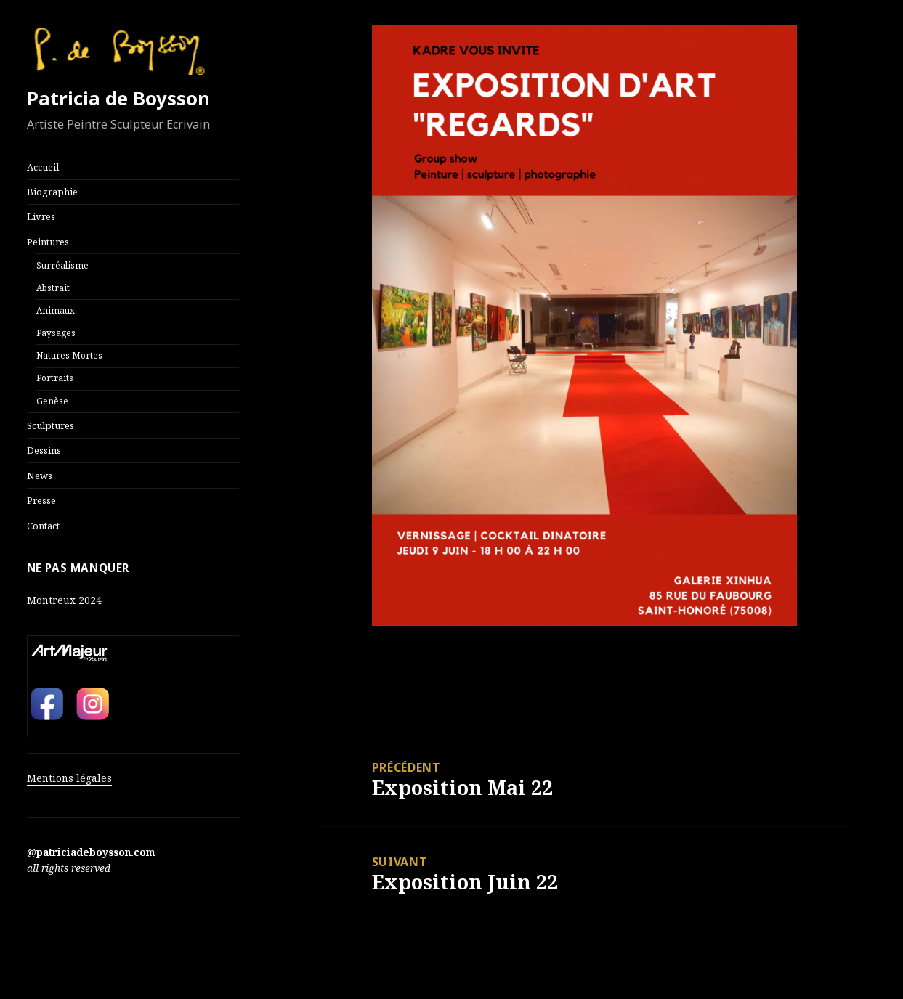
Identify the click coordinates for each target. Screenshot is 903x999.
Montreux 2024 (64, 600)
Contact (43, 525)
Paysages (56, 332)
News (39, 475)
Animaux (55, 310)
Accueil (43, 167)
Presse (41, 500)
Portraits (54, 377)
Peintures (48, 241)
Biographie (52, 191)
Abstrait (53, 287)
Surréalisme (62, 265)
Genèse (52, 401)
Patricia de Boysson (118, 98)
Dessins (44, 450)
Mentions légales (69, 778)
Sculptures (50, 425)
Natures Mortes (69, 355)
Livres (41, 216)
